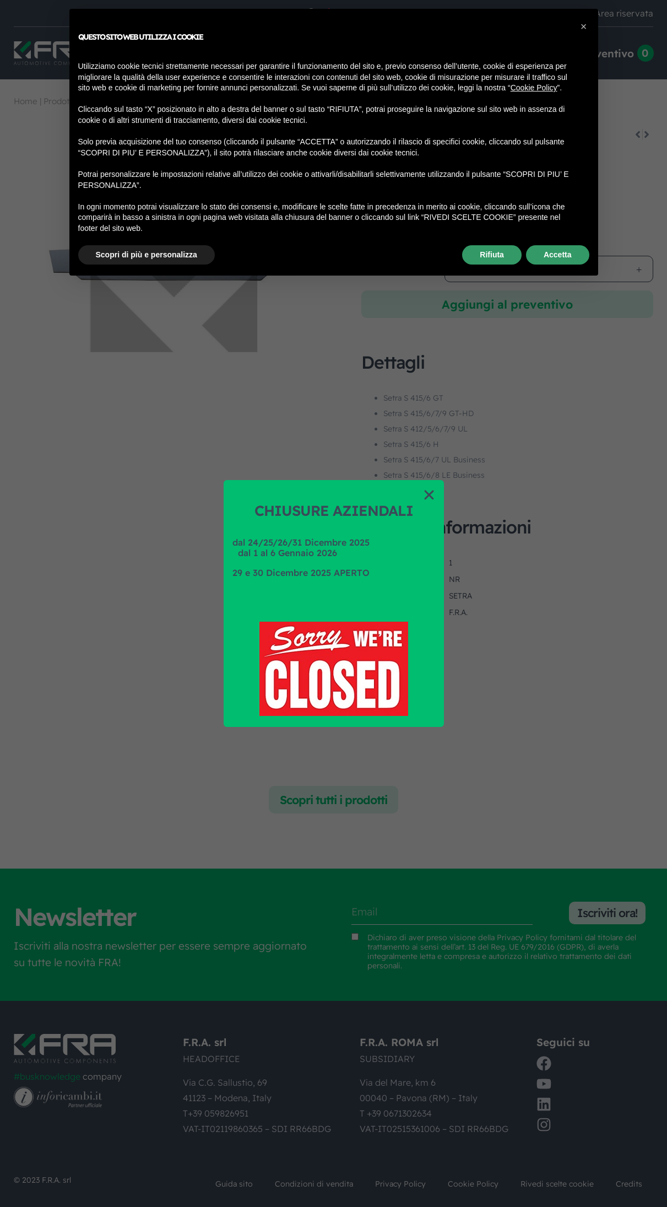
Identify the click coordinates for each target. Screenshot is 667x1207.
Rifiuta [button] (492, 254)
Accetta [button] (558, 254)
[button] (429, 495)
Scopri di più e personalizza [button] (146, 254)
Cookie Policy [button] (534, 87)
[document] (333, 603)
